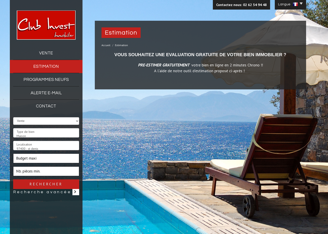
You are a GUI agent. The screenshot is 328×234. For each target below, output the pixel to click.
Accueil (106, 45)
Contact (46, 106)
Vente (46, 53)
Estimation (46, 66)
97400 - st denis (46, 149)
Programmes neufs (46, 79)
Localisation (46, 144)
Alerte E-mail (46, 93)
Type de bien (46, 132)
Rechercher (46, 184)
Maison (46, 136)
